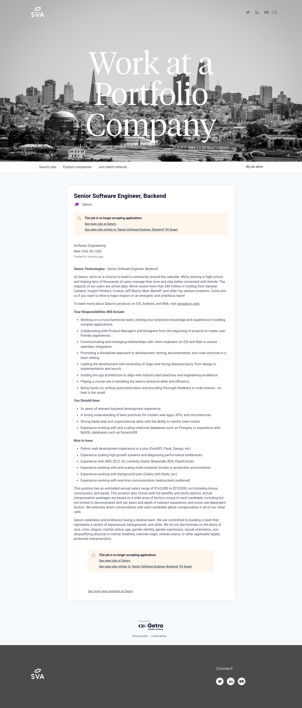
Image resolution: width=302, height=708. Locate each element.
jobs (47, 167)
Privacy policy (140, 636)
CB (274, 12)
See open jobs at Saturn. (101, 224)
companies (77, 167)
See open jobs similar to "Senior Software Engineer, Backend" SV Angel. (131, 229)
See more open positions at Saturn (110, 591)
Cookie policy (158, 636)
